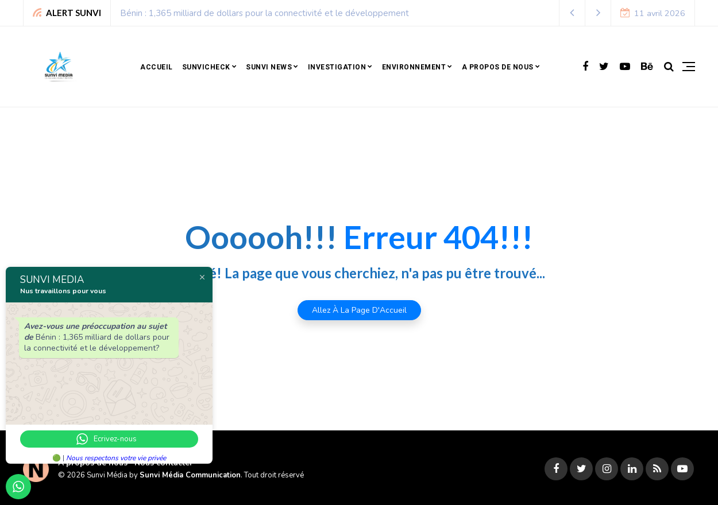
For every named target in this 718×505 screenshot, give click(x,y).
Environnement (414, 67)
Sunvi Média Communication (190, 475)
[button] (572, 13)
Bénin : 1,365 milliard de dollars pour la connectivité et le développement (264, 13)
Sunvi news (269, 67)
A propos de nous (498, 67)
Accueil (156, 67)
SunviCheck (206, 67)
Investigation (337, 67)
